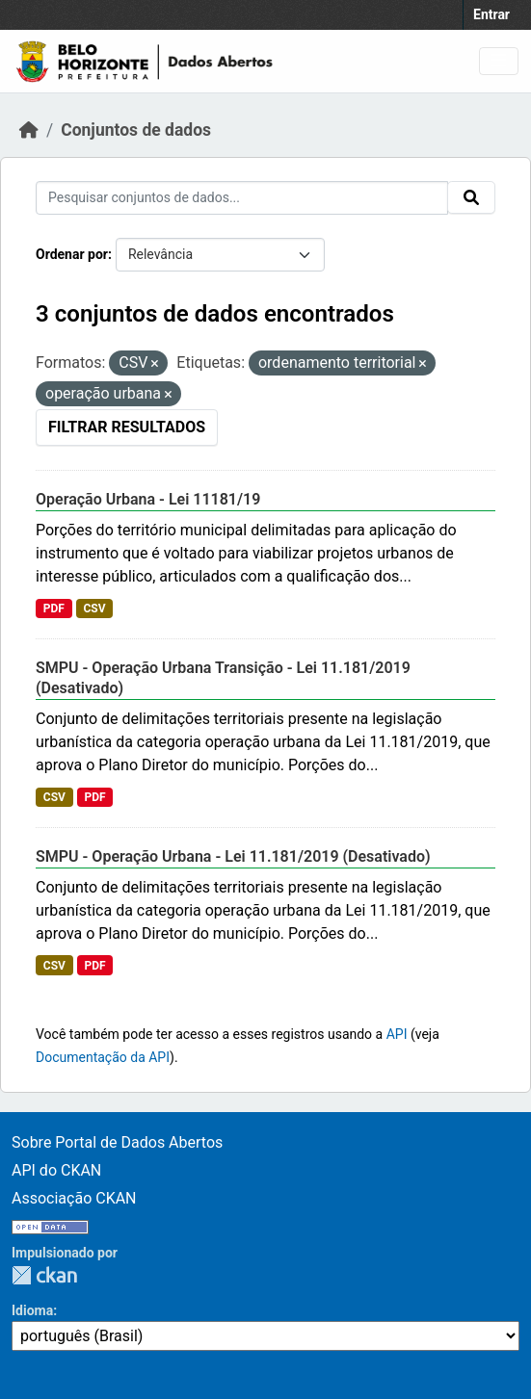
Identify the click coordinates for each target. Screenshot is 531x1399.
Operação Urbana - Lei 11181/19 (148, 499)
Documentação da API (103, 1057)
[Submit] (471, 197)
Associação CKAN (74, 1198)
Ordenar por (72, 254)
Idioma (32, 1310)
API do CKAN (56, 1170)
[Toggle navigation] (498, 61)
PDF (54, 608)
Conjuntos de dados (136, 130)
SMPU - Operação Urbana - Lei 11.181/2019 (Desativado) (233, 856)
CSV (94, 608)
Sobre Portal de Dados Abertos (117, 1142)
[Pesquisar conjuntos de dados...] (242, 198)
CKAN (44, 1275)
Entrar (491, 14)
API (397, 1034)
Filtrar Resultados (126, 427)
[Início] (29, 130)
